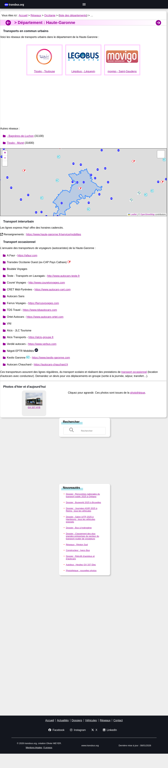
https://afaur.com (27, 255)
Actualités (63, 720)
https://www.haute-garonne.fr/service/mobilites (53, 234)
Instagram (78, 730)
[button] (145, 194)
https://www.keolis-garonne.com (51, 357)
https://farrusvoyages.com (43, 303)
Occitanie (49, 15)
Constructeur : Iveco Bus (78, 550)
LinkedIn (110, 730)
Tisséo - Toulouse (44, 71)
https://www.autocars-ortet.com (44, 316)
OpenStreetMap (147, 214)
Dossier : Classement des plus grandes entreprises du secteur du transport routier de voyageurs (82, 536)
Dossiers (77, 720)
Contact (118, 720)
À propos (47, 747)
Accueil (23, 15)
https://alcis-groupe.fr (40, 337)
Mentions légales (34, 747)
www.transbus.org (90, 745)
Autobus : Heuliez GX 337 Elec (81, 564)
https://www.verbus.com (42, 344)
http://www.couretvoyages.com (46, 282)
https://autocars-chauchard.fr (51, 364)
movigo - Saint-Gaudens (122, 71)
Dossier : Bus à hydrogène (79, 527)
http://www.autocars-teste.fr (63, 275)
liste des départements (72, 15)
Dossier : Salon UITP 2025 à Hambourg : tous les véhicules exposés (80, 519)
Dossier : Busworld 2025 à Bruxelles (83, 502)
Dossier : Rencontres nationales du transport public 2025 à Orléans (83, 495)
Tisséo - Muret (15, 142)
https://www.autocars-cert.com (52, 289)
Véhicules (91, 720)
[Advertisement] (83, 101)
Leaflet (132, 214)
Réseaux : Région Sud (77, 544)
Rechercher (71, 421)
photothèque (137, 392)
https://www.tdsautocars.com (40, 309)
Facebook (56, 730)
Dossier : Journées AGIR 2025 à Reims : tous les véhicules (81, 509)
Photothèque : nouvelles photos (81, 570)
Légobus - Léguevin (83, 71)
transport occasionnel (134, 372)
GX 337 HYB (34, 407)
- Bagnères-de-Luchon (20, 136)
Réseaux (36, 15)
